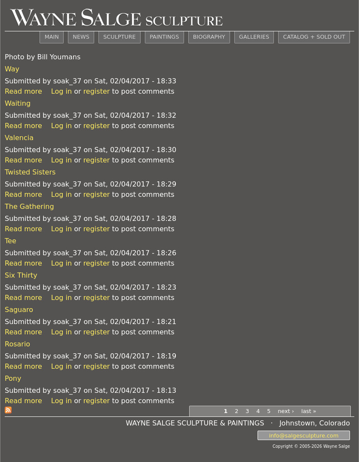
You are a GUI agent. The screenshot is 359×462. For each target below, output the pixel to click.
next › (286, 411)
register (96, 91)
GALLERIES (254, 37)
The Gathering (29, 206)
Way (12, 69)
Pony (13, 378)
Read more (23, 91)
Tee (10, 241)
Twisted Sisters (30, 172)
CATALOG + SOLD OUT (314, 37)
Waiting (18, 103)
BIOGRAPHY (209, 37)
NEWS (81, 37)
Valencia (19, 138)
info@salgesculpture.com (304, 435)
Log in (61, 91)
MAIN (52, 37)
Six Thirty (21, 275)
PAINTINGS (164, 37)
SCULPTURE (119, 37)
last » (308, 411)
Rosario (17, 344)
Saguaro (19, 310)
